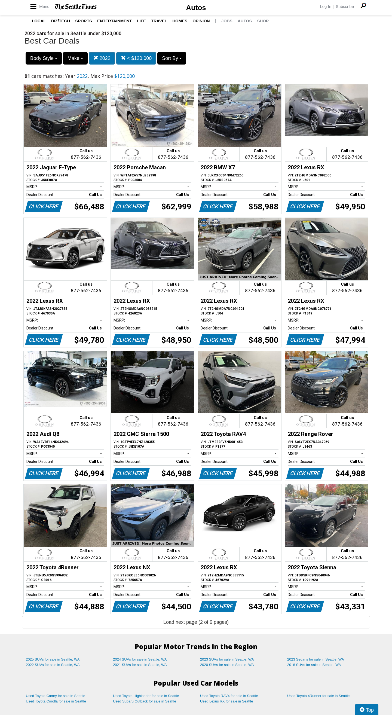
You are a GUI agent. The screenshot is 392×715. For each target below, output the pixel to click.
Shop (263, 21)
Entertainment (114, 21)
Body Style (43, 58)
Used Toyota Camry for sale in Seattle (55, 696)
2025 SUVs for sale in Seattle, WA (53, 659)
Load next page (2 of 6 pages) (196, 622)
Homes (179, 21)
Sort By (172, 58)
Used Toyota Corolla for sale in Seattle (56, 701)
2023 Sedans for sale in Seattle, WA (315, 659)
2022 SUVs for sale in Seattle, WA (53, 665)
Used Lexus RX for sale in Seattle (226, 701)
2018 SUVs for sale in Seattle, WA (314, 665)
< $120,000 (136, 58)
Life (141, 21)
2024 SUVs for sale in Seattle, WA (140, 659)
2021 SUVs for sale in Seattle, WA (140, 665)
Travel (159, 21)
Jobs (226, 21)
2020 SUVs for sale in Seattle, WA (227, 665)
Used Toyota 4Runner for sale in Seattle (318, 696)
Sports (83, 21)
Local (39, 21)
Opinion (201, 21)
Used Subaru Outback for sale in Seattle (144, 701)
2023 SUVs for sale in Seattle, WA (227, 659)
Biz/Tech (60, 21)
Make (75, 58)
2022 (102, 58)
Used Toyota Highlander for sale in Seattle (146, 696)
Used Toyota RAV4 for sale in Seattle (229, 696)
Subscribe (345, 6)
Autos (196, 8)
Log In (325, 6)
